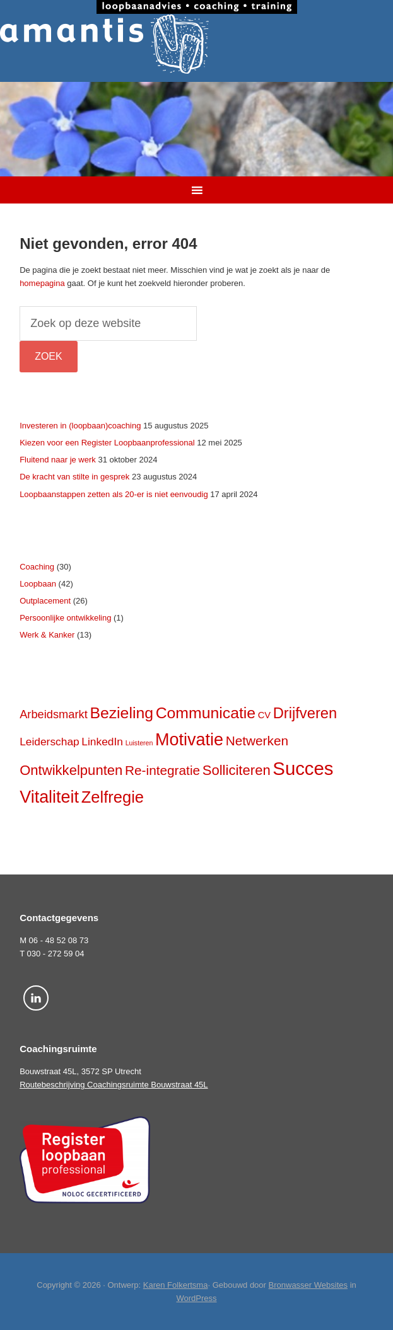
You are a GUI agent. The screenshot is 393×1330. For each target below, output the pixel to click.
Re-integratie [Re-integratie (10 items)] (162, 770)
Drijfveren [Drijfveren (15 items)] (305, 713)
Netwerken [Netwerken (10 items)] (257, 740)
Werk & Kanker (47, 634)
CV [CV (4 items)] (264, 715)
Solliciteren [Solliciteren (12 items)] (236, 770)
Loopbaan (38, 583)
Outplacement (45, 600)
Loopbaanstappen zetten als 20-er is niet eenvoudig (114, 494)
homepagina (42, 283)
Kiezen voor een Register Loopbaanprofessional (107, 442)
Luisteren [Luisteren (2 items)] (139, 743)
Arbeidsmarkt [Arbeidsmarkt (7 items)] (54, 714)
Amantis (196, 44)
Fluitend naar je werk (58, 459)
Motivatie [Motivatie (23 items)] (189, 739)
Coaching (37, 566)
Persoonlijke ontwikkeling (65, 617)
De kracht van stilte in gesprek (74, 476)
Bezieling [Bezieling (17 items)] (121, 712)
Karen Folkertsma (175, 1285)
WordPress (196, 1298)
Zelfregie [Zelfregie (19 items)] (112, 797)
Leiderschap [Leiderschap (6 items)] (49, 741)
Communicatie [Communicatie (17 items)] (205, 712)
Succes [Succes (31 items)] (303, 768)
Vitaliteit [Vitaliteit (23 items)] (49, 797)
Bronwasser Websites (308, 1285)
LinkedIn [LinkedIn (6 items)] (102, 741)
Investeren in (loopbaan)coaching (80, 425)
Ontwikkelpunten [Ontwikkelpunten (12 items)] (71, 770)
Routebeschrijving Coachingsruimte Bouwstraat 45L (114, 1084)
